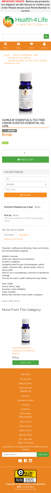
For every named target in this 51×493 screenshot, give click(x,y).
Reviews (13, 239)
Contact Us (25, 409)
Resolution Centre (25, 400)
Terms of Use (25, 422)
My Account (25, 379)
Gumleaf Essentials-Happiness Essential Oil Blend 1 (23, 351)
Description (9, 235)
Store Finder (25, 413)
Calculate (25, 195)
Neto (34, 489)
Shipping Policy (25, 383)
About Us (25, 396)
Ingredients (24, 235)
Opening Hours (25, 388)
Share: (9, 131)
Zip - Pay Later (25, 439)
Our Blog (25, 405)
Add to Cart (25, 159)
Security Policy (25, 435)
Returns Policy (25, 430)
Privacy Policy (25, 426)
